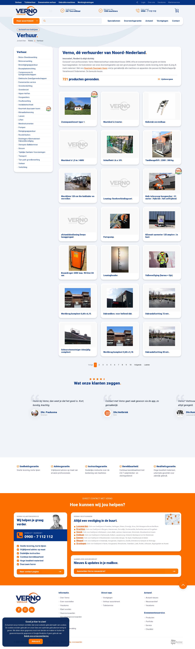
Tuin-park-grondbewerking (29, 160)
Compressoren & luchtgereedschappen (27, 73)
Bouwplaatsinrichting (27, 68)
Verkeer (22, 163)
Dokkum (80, 535)
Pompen (22, 127)
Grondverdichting (25, 86)
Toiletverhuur (30, 2)
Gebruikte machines (67, 2)
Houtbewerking (25, 101)
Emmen (79, 538)
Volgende (137, 365)
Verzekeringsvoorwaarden (71, 617)
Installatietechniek (26, 105)
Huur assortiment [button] (25, 21)
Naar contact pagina (40, 571)
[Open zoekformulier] (72, 21)
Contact (176, 21)
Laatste (147, 365)
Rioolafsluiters (24, 135)
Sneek (79, 532)
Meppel (79, 540)
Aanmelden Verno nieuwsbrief (126, 571)
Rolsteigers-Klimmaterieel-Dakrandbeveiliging (29, 140)
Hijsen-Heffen (24, 93)
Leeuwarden (82, 526)
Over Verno (64, 598)
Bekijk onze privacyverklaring (36, 636)
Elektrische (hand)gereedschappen (33, 78)
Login (143, 2)
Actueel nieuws (152, 598)
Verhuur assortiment (111, 601)
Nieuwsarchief (152, 601)
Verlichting (23, 167)
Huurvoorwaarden (67, 613)
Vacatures (162, 2)
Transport (22, 156)
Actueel (149, 21)
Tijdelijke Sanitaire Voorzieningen (32, 152)
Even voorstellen (67, 601)
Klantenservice (174, 2)
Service (149, 625)
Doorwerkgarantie (133, 21)
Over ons (151, 2)
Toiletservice (108, 605)
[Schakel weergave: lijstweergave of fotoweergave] (165, 79)
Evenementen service (27, 82)
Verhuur (18, 2)
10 (130, 365)
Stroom (22, 148)
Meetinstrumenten (26, 124)
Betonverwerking (25, 61)
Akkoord (36, 641)
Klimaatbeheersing (26, 112)
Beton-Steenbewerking (28, 57)
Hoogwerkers (24, 97)
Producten (150, 618)
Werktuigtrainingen (86, 2)
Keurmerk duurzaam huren (35, 108)
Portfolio (149, 621)
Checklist (149, 629)
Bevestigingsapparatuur (28, 65)
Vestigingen (162, 21)
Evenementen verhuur (47, 2)
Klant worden (65, 609)
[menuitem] (27, 21)
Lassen (21, 116)
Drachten (80, 529)
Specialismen (114, 21)
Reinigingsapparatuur (27, 131)
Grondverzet (24, 90)
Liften (21, 120)
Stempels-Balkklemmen (28, 145)
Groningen (81, 543)
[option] (61, 405)
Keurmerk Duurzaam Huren (95, 68)
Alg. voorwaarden (75, 642)
